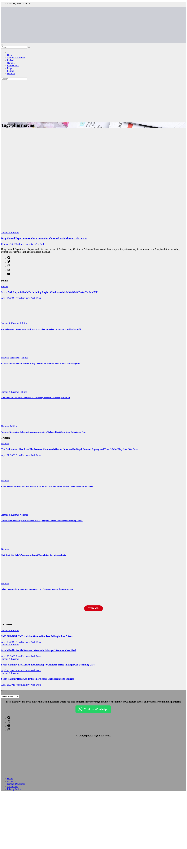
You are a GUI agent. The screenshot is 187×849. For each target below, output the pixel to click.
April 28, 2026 (8, 642)
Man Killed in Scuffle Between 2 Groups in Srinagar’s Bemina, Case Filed (38, 650)
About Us (11, 781)
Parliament (15, 357)
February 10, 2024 (10, 244)
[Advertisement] (27, 100)
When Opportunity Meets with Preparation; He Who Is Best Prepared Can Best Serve (37, 589)
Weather (11, 73)
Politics (10, 71)
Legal (9, 68)
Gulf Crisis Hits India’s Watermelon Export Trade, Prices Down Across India (33, 555)
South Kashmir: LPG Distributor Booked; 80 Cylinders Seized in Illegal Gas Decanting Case (48, 664)
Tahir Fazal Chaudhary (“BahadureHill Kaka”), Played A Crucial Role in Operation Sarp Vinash (42, 520)
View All (93, 608)
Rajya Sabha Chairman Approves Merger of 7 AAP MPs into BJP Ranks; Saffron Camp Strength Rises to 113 (47, 486)
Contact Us (12, 786)
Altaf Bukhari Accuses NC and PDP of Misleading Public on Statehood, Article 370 (35, 398)
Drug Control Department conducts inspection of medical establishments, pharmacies (44, 238)
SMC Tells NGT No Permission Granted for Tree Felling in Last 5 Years (37, 636)
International (13, 65)
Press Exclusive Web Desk (31, 244)
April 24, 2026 (8, 298)
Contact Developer (16, 784)
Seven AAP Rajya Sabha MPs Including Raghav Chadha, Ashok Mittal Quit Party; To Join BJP (49, 292)
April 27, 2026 (8, 455)
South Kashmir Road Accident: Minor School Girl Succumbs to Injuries (37, 679)
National (11, 63)
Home (10, 55)
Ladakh (10, 60)
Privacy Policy (14, 789)
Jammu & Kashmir (16, 57)
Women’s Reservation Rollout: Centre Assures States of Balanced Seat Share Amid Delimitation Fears (43, 432)
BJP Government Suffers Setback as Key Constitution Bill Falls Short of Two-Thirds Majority (40, 363)
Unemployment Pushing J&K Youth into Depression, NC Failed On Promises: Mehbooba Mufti (41, 329)
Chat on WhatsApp (96, 709)
